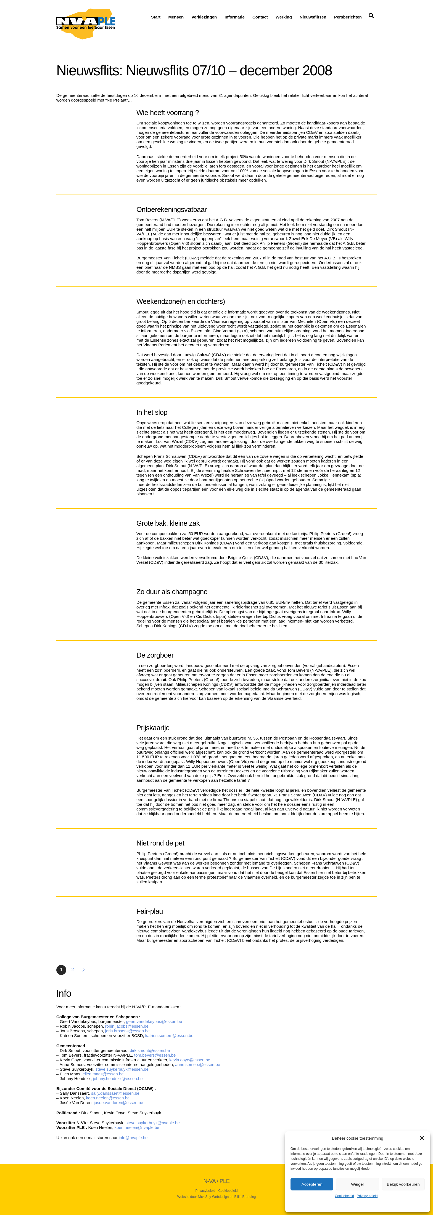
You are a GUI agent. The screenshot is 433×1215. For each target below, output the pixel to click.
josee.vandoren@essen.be (118, 1102)
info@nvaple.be (133, 1137)
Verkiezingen (204, 17)
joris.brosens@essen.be (128, 1030)
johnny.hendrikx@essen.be (118, 1078)
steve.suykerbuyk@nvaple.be (153, 1122)
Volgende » (84, 970)
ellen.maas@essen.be (103, 1074)
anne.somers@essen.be (198, 1064)
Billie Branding (245, 1197)
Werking (284, 17)
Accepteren (312, 1184)
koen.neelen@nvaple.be (137, 1127)
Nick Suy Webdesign (213, 1197)
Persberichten (348, 17)
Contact (260, 17)
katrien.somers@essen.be (169, 1035)
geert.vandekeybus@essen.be (154, 1021)
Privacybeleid (205, 1191)
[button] (422, 1138)
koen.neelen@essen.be (108, 1098)
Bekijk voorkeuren (403, 1184)
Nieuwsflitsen (313, 17)
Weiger (357, 1184)
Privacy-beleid (367, 1196)
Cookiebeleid (344, 1196)
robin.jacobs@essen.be (127, 1026)
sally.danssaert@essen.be (115, 1093)
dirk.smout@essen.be (150, 1050)
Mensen (176, 17)
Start (155, 17)
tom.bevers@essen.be (155, 1055)
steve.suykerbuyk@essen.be (122, 1069)
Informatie (235, 17)
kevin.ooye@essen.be (189, 1059)
